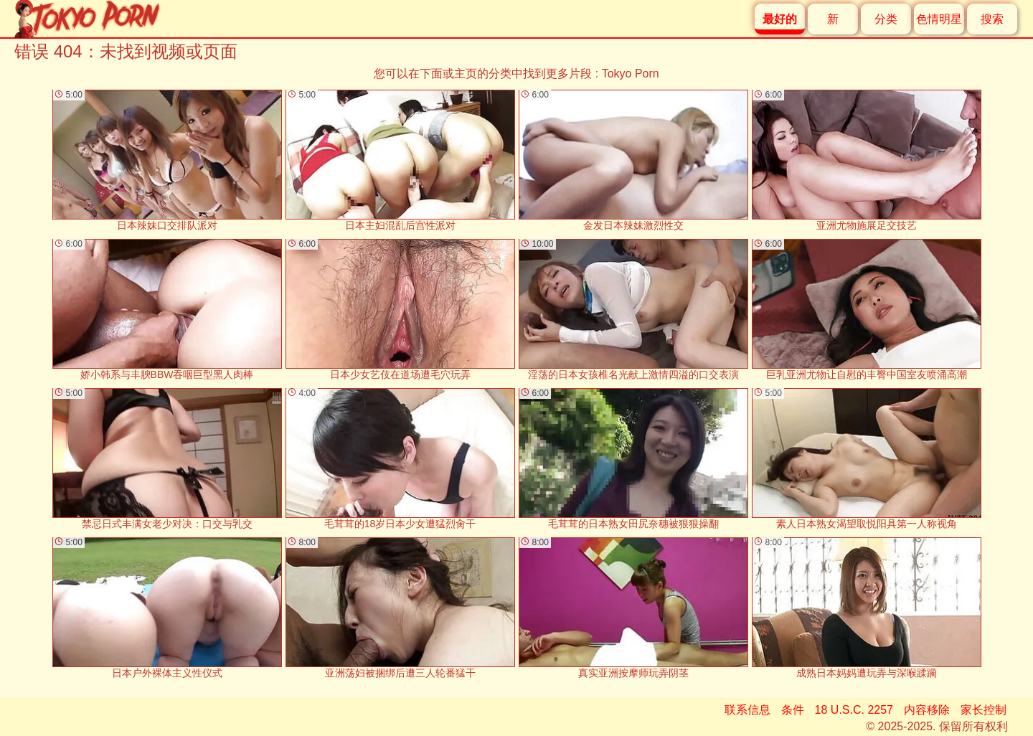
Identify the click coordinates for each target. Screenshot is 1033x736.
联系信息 (747, 710)
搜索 (992, 19)
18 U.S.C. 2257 (854, 710)
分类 (885, 19)
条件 (792, 710)
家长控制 (983, 710)
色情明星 (939, 19)
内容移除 (927, 710)
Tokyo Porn (630, 73)
